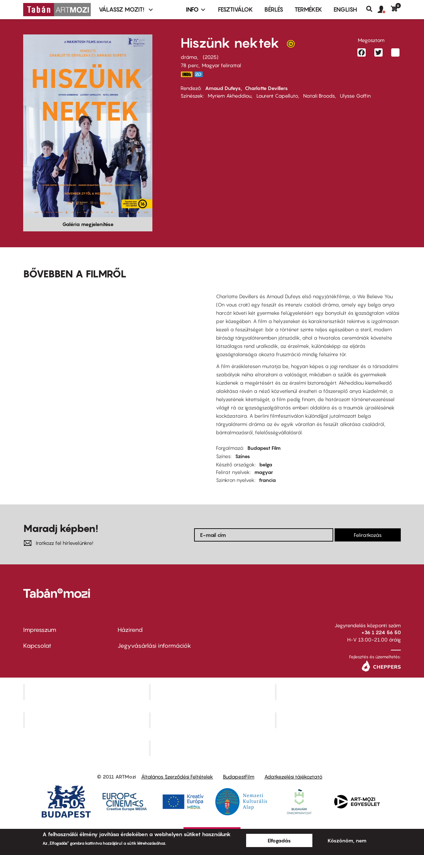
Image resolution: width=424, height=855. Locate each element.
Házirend (130, 629)
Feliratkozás (368, 535)
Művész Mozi (338, 691)
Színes (242, 456)
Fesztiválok (235, 9)
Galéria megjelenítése (88, 224)
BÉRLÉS (273, 9)
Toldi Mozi (213, 748)
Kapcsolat (37, 645)
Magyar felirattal (221, 65)
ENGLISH (345, 9)
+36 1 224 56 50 (381, 632)
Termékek (308, 9)
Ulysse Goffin (355, 96)
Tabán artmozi (338, 720)
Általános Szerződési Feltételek (177, 777)
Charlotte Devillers (266, 88)
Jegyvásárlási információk (154, 645)
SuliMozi (212, 720)
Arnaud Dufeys (223, 88)
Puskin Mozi (87, 720)
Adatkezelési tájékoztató (293, 777)
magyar (263, 472)
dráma (189, 57)
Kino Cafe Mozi (212, 691)
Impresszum (39, 629)
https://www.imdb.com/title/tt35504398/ (186, 74)
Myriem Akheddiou (229, 96)
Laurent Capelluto (277, 96)
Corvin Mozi (87, 691)
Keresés (372, 9)
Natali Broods (319, 96)
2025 (210, 57)
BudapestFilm (238, 777)
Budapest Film (264, 448)
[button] (384, 9)
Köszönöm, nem (347, 840)
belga (265, 464)
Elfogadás (279, 840)
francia (267, 480)
